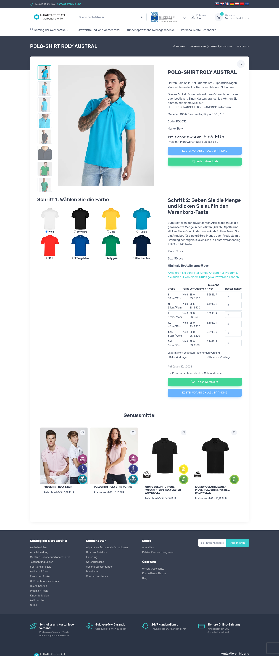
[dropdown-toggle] (219, 17)
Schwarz (80, 231)
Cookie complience (97, 576)
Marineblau (141, 258)
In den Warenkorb (205, 161)
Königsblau (80, 258)
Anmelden (148, 547)
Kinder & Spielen (39, 595)
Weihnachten (37, 600)
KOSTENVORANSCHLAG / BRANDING (204, 150)
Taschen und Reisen (41, 562)
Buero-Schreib (38, 586)
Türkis (141, 231)
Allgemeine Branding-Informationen (107, 547)
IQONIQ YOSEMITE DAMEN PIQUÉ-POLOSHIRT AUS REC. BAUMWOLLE (212, 490)
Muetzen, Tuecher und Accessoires (50, 557)
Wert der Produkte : (237, 17)
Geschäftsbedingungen (99, 566)
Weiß (50, 231)
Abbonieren (237, 542)
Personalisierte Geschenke (198, 30)
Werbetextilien (38, 547)
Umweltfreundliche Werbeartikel (99, 30)
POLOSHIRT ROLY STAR (57, 486)
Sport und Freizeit (40, 566)
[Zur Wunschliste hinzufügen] (82, 432)
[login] (199, 17)
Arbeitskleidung (39, 552)
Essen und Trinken (40, 576)
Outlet (33, 605)
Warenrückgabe (95, 562)
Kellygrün (111, 258)
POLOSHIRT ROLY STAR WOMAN (113, 486)
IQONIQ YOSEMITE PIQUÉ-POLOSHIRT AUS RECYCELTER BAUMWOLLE (162, 490)
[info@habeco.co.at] (212, 543)
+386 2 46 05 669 (45, 4)
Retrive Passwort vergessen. (158, 552)
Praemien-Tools (39, 590)
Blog (144, 578)
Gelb (111, 231)
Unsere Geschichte (153, 568)
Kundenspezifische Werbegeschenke (151, 30)
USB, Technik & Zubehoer (44, 581)
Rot (50, 258)
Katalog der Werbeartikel (48, 30)
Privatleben (92, 571)
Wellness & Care (39, 571)
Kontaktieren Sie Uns (69, 4)
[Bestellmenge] (233, 296)
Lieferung (91, 557)
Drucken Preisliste (96, 552)
